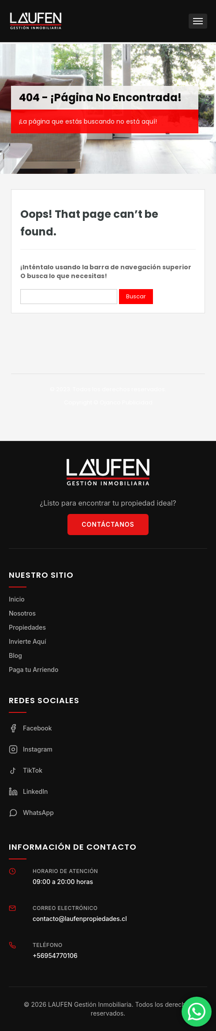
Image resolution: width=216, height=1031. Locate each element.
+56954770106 (55, 955)
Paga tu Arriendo (33, 669)
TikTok (25, 770)
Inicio (17, 599)
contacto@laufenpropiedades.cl (80, 918)
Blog (15, 655)
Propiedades (27, 627)
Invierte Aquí (27, 641)
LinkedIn (28, 791)
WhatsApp (31, 812)
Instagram (30, 749)
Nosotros (22, 613)
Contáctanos (108, 524)
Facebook (30, 728)
